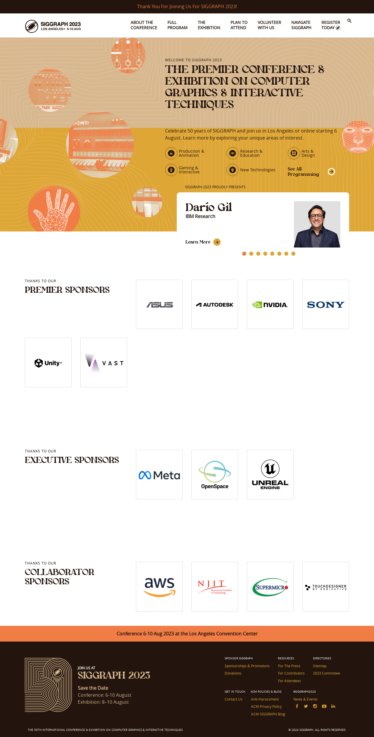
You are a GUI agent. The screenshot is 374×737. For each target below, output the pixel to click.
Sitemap (319, 665)
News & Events (305, 698)
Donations (233, 673)
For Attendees (289, 680)
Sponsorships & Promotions (247, 665)
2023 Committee (326, 673)
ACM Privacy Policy (266, 706)
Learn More (198, 242)
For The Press (289, 665)
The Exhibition (209, 25)
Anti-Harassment (264, 698)
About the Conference (144, 25)
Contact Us (234, 698)
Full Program (177, 25)
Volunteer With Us (269, 25)
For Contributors (291, 673)
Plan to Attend (239, 25)
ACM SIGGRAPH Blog (268, 713)
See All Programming (303, 171)
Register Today (330, 25)
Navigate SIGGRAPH (301, 25)
